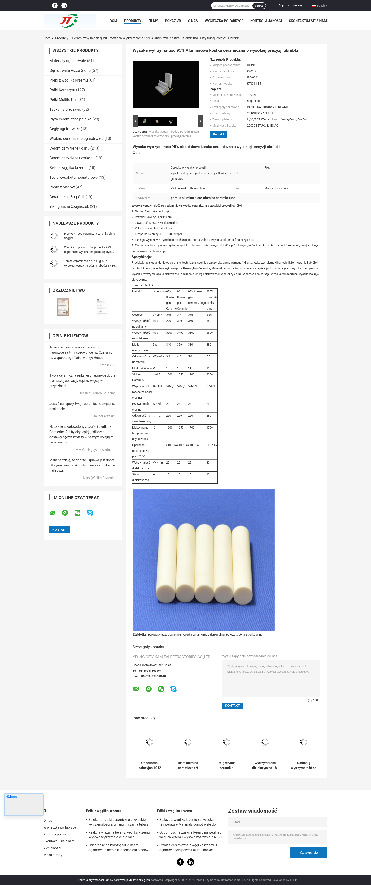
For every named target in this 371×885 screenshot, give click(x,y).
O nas (193, 21)
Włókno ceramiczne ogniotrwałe (76, 138)
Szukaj (259, 5)
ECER (293, 880)
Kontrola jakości (266, 21)
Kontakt (218, 134)
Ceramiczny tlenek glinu (89, 38)
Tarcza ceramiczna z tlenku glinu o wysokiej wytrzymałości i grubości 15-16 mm (89, 266)
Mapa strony (53, 855)
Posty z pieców (62, 187)
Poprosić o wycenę (290, 5)
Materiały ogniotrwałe (67, 61)
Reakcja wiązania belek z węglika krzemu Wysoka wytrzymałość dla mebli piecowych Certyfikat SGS (119, 835)
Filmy (153, 21)
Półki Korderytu (62, 90)
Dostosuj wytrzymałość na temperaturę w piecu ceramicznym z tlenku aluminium (304, 765)
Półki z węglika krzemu (68, 80)
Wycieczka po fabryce (224, 21)
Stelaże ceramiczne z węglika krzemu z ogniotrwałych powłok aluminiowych (188, 847)
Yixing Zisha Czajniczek (69, 206)
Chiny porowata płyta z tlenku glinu (128, 880)
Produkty (132, 21)
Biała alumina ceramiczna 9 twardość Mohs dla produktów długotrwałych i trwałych (188, 765)
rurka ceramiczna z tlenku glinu (205, 634)
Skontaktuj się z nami (308, 21)
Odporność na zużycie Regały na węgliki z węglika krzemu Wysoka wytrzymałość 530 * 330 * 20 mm (191, 835)
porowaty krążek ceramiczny (166, 634)
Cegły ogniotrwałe (64, 129)
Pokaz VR (173, 21)
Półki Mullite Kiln (63, 99)
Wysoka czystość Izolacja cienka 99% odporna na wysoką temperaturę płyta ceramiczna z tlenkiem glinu (88, 252)
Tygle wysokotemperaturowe (73, 177)
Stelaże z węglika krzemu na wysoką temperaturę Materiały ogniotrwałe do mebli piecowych (187, 823)
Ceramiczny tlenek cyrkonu (72, 158)
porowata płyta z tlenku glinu (244, 634)
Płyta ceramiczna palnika (70, 119)
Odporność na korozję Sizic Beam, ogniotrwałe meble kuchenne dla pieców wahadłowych (118, 848)
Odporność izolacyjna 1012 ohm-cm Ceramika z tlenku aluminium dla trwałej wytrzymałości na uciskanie (149, 765)
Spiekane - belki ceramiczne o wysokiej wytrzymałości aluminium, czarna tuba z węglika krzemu (118, 823)
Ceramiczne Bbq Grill (66, 197)
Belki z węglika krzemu (68, 167)
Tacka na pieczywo (65, 109)
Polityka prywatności (91, 880)
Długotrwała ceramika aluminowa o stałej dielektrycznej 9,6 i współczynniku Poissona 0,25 (226, 765)
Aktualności (52, 848)
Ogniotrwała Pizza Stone (70, 70)
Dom (113, 21)
